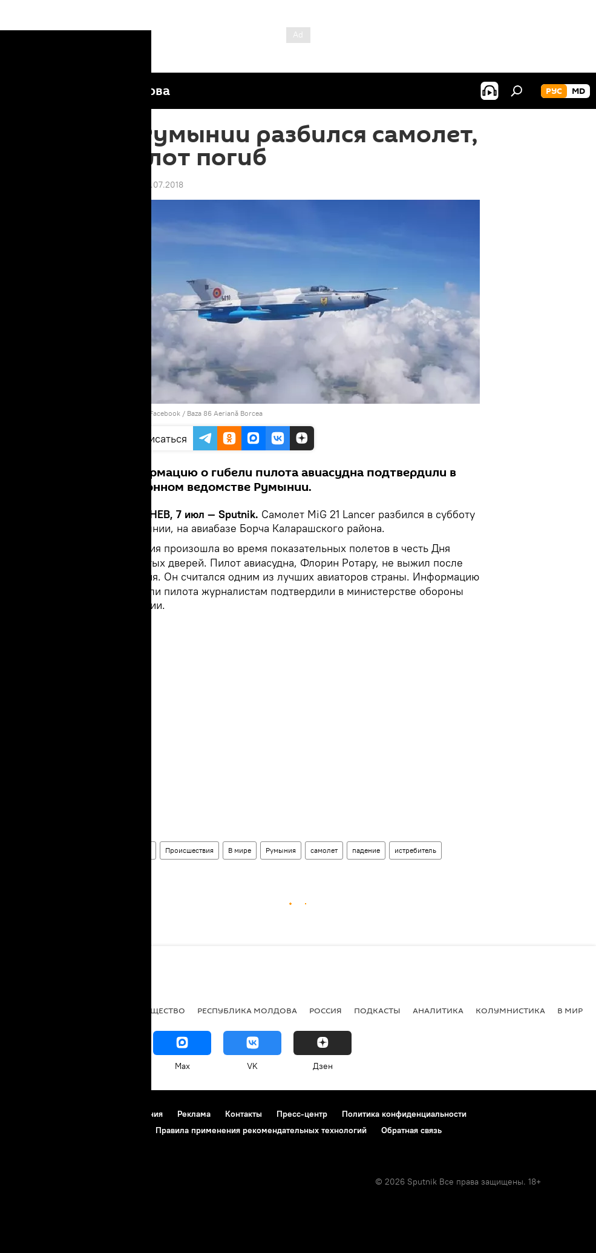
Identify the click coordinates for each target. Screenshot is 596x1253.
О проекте (33, 1113)
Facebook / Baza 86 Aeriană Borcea (206, 413)
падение (366, 850)
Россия (325, 1010)
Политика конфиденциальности (404, 1113)
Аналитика (438, 1010)
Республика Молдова (247, 1010)
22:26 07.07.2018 (150, 184)
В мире (239, 850)
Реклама (194, 1113)
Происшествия (189, 850)
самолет (324, 850)
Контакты (243, 1113)
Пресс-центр (302, 1113)
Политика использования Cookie (77, 1130)
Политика (36, 1010)
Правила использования (115, 1113)
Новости (136, 850)
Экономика (98, 1010)
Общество (161, 1010)
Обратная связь (411, 1130)
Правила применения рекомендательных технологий (261, 1130)
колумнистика (510, 1010)
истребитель (415, 850)
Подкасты (377, 1010)
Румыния (281, 850)
